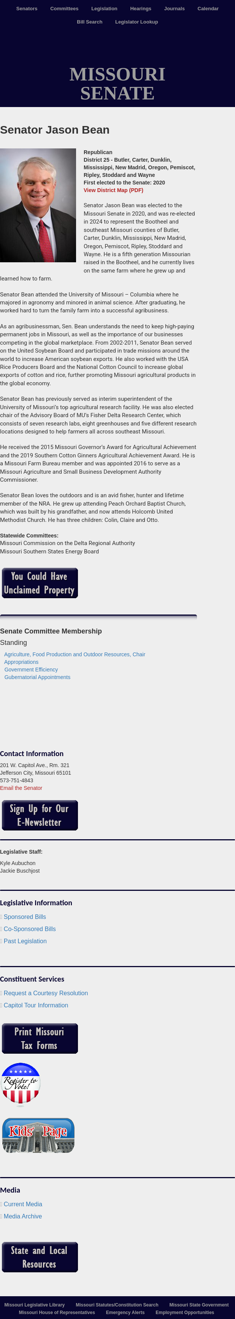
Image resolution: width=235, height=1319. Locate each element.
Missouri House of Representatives (57, 1312)
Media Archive (23, 1216)
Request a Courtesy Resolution (46, 993)
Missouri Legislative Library (35, 1305)
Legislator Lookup (136, 22)
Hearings (140, 8)
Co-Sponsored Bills (30, 929)
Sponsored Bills (25, 917)
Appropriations (21, 662)
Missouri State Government (199, 1305)
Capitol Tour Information (36, 1005)
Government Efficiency (31, 670)
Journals (174, 8)
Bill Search (89, 22)
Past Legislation (25, 941)
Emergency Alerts (125, 1312)
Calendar (208, 8)
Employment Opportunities (185, 1312)
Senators (27, 8)
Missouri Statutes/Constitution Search (117, 1305)
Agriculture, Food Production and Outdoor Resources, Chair (74, 654)
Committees (64, 8)
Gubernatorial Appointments (38, 677)
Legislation (104, 8)
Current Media (23, 1204)
